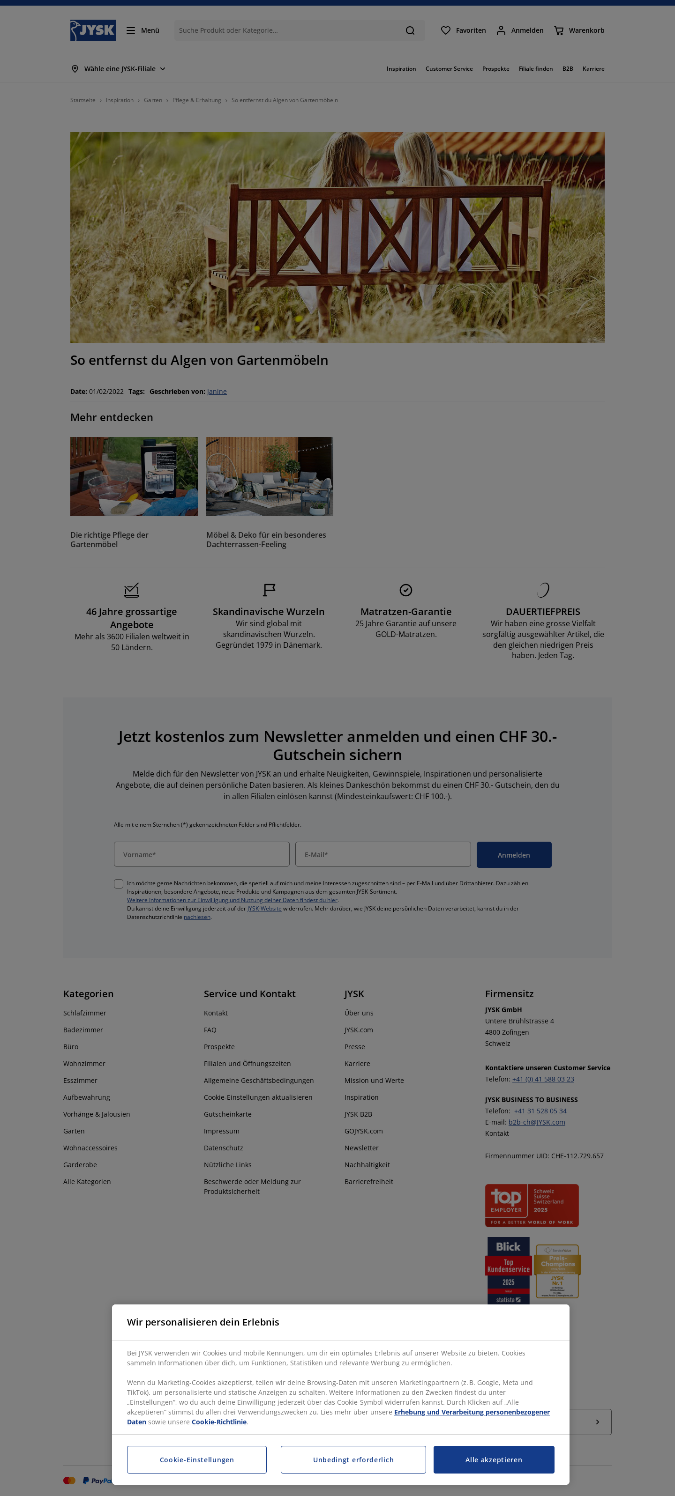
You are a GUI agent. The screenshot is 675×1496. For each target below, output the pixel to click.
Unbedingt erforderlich (353, 1459)
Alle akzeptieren (493, 1459)
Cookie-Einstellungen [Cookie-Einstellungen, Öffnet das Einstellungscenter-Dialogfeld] (197, 1459)
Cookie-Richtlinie (219, 1421)
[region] (341, 1394)
